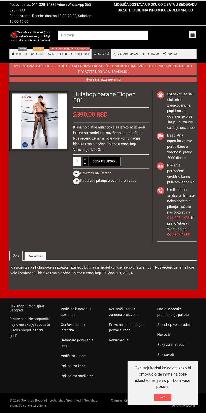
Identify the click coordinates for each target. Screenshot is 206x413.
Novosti (163, 334)
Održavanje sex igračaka (73, 327)
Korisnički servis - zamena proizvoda (123, 312)
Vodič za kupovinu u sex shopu (76, 312)
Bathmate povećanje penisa (77, 343)
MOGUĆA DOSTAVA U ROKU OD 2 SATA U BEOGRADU (155, 4)
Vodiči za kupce (73, 356)
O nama (116, 400)
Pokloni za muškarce (77, 376)
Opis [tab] (16, 255)
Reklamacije (119, 340)
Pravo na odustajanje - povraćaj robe (126, 327)
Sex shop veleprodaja (174, 325)
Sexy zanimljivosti (171, 344)
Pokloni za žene (73, 366)
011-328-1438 (43, 4)
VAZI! (163, 397)
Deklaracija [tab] (35, 256)
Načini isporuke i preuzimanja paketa (173, 312)
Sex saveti (165, 354)
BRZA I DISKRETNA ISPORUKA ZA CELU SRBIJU (155, 10)
